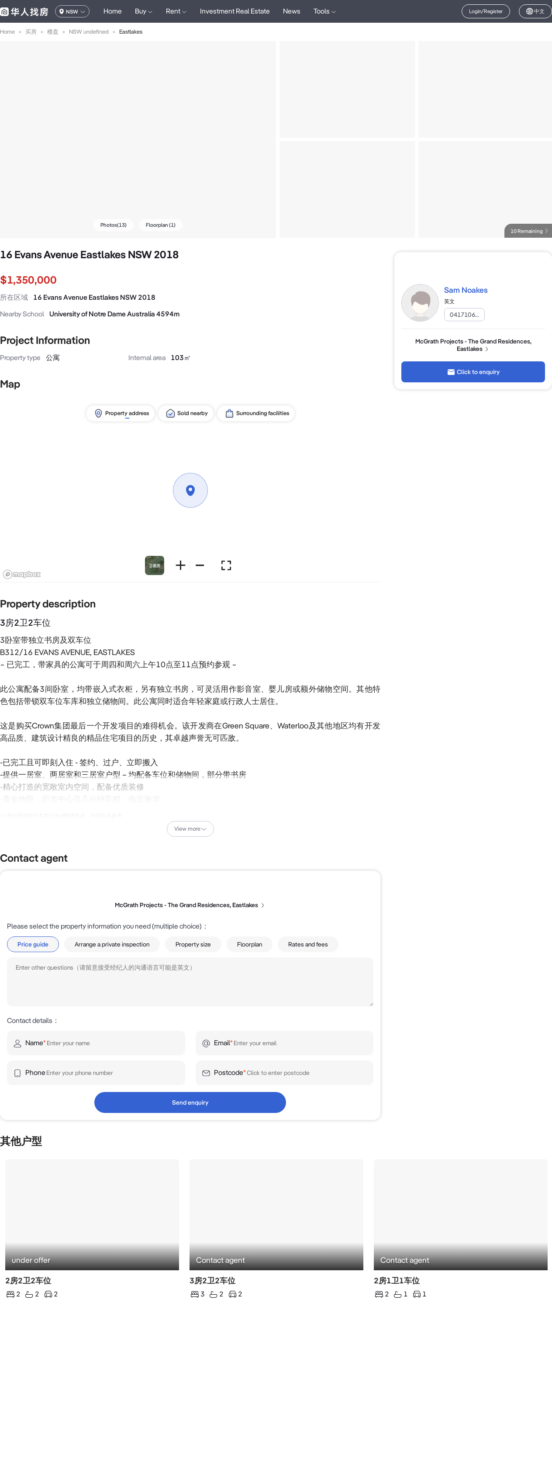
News (291, 11)
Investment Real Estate (235, 11)
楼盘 (53, 31)
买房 (31, 31)
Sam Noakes (466, 290)
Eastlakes (130, 31)
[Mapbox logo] (22, 574)
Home (113, 11)
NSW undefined (89, 31)
